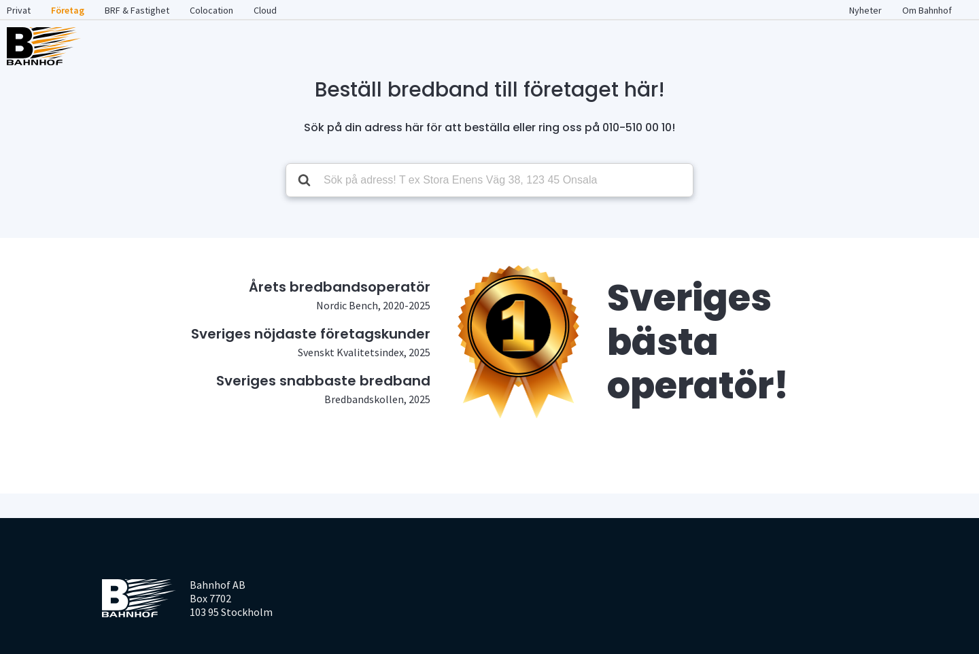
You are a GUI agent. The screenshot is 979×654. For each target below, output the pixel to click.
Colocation (211, 10)
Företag (67, 10)
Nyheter (865, 10)
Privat (19, 10)
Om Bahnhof (927, 10)
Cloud (265, 10)
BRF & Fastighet (137, 10)
